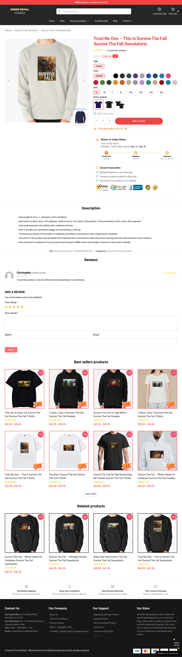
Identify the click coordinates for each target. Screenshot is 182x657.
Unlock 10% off (176, 644)
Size (95, 87)
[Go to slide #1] (39, 132)
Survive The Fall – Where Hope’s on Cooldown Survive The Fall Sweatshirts (23, 560)
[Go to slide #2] (54, 132)
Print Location (100, 97)
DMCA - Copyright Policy (61, 627)
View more (91, 494)
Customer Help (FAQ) (103, 631)
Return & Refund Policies (105, 623)
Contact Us (99, 627)
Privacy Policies (57, 623)
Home (8, 30)
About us (54, 614)
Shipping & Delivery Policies (106, 614)
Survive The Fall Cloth (26, 30)
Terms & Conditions (59, 619)
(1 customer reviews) (116, 50)
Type (95, 61)
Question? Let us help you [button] (168, 653)
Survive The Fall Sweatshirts (56, 30)
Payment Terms (101, 619)
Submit (11, 350)
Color (96, 71)
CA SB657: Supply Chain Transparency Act (69, 631)
